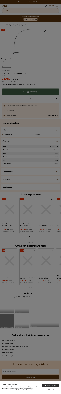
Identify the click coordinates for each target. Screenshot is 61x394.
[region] (30, 387)
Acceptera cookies (50, 385)
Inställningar (50, 389)
